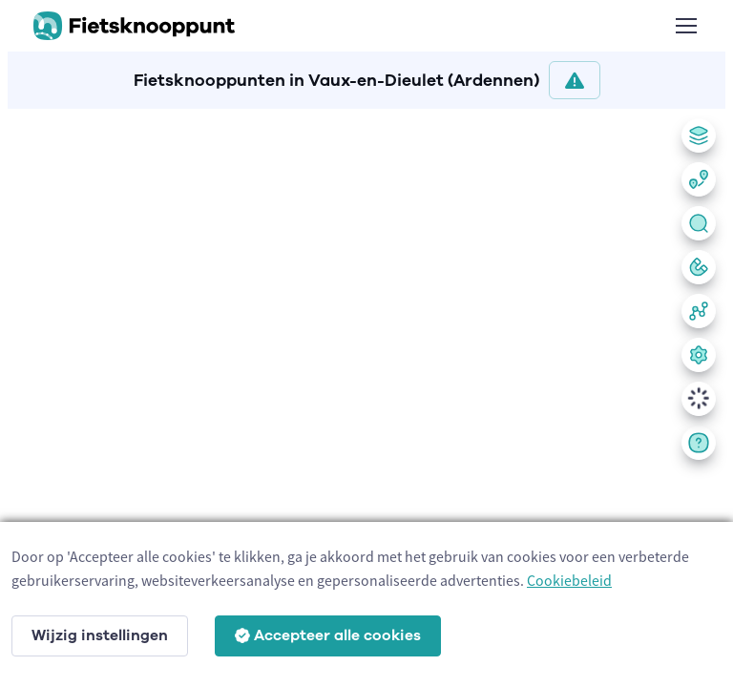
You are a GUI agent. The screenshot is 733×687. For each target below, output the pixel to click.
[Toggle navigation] (685, 26)
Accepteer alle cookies (328, 635)
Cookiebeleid (569, 580)
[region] (366, 394)
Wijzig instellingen (99, 635)
